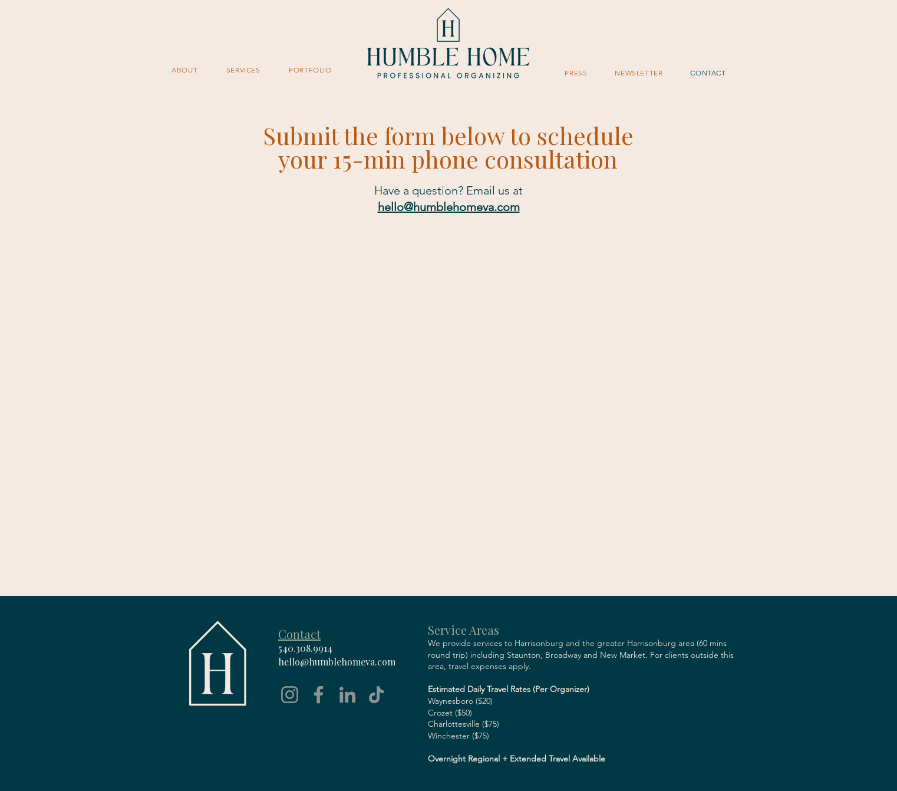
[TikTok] (376, 694)
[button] (243, 69)
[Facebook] (318, 694)
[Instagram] (289, 694)
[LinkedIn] (347, 694)
